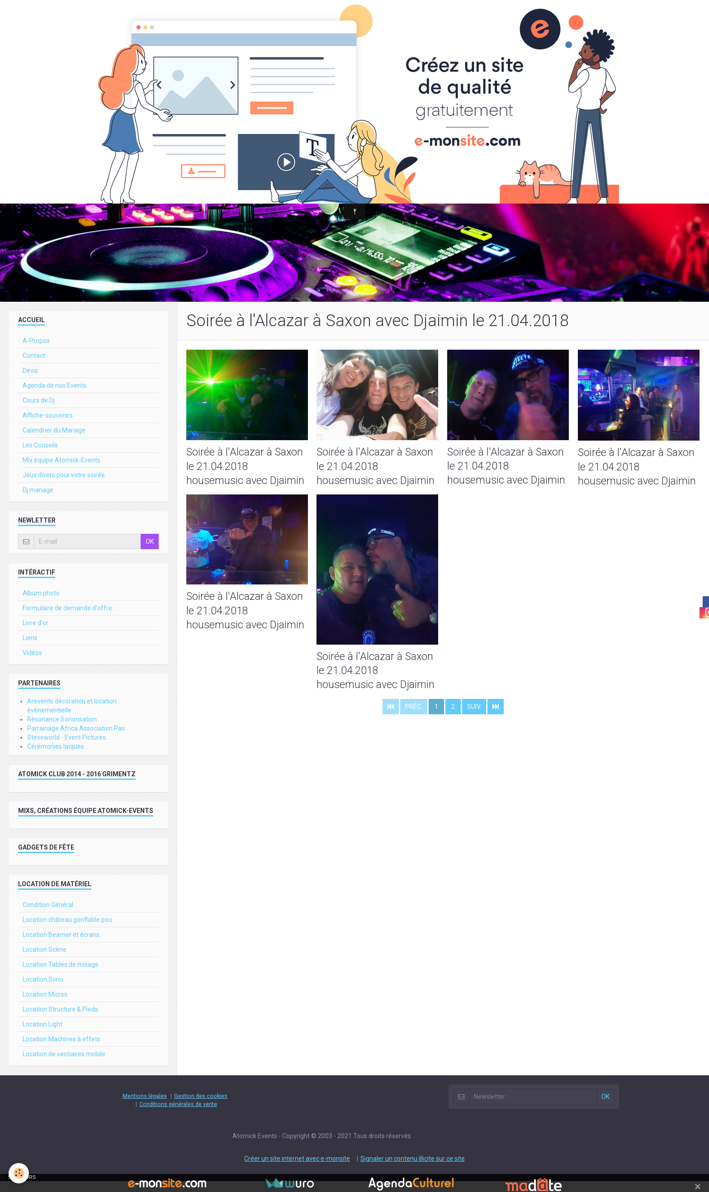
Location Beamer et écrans (61, 945)
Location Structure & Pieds (60, 1020)
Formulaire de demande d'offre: (68, 618)
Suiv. (474, 722)
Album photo (41, 604)
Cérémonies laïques (55, 757)
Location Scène (44, 960)
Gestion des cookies (200, 1106)
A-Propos (36, 351)
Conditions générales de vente (178, 1114)
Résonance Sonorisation (62, 730)
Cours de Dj (39, 411)
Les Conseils (40, 456)
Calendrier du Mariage (54, 441)
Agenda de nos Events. (55, 396)
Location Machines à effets (61, 1050)
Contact (34, 366)
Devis (30, 381)
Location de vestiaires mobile (64, 1065)
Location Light (42, 1035)
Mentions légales (145, 1106)
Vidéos (32, 663)
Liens (30, 648)
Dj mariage (38, 500)
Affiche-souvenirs (48, 426)
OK (150, 552)
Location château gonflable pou (67, 930)
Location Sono (43, 990)
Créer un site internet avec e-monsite (297, 1169)
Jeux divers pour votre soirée (64, 485)
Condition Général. (49, 915)
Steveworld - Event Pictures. (67, 748)
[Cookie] (19, 1173)
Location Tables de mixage (61, 975)
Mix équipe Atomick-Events (61, 471)
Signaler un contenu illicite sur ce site (412, 1169)
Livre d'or (35, 633)
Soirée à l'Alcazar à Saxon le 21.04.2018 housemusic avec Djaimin (246, 477)
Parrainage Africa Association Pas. (76, 739)
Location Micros (45, 1005)
